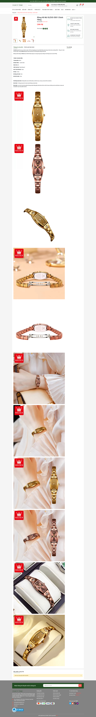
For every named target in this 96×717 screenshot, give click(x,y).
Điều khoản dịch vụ (40, 698)
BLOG (73, 9)
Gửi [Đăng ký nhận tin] (80, 685)
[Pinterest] (45, 28)
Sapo (57, 715)
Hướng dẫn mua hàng (40, 693)
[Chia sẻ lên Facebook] (43, 28)
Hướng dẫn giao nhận (40, 696)
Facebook (15, 705)
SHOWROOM (68, 9)
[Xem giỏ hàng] (83, 5)
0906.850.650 (61, 4)
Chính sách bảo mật (56, 693)
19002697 (77, 695)
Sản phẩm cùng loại (18, 671)
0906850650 (21, 704)
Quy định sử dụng (56, 698)
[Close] (81, 675)
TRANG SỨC (37, 9)
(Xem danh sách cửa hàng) (75, 36)
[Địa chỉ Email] (62, 685)
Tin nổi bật (69, 47)
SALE (62, 9)
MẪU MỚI (24, 9)
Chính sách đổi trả (56, 696)
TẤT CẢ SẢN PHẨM (16, 9)
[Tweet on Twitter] (47, 28)
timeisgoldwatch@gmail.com (19, 702)
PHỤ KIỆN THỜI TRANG (47, 9)
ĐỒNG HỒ (30, 9)
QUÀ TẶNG (57, 9)
